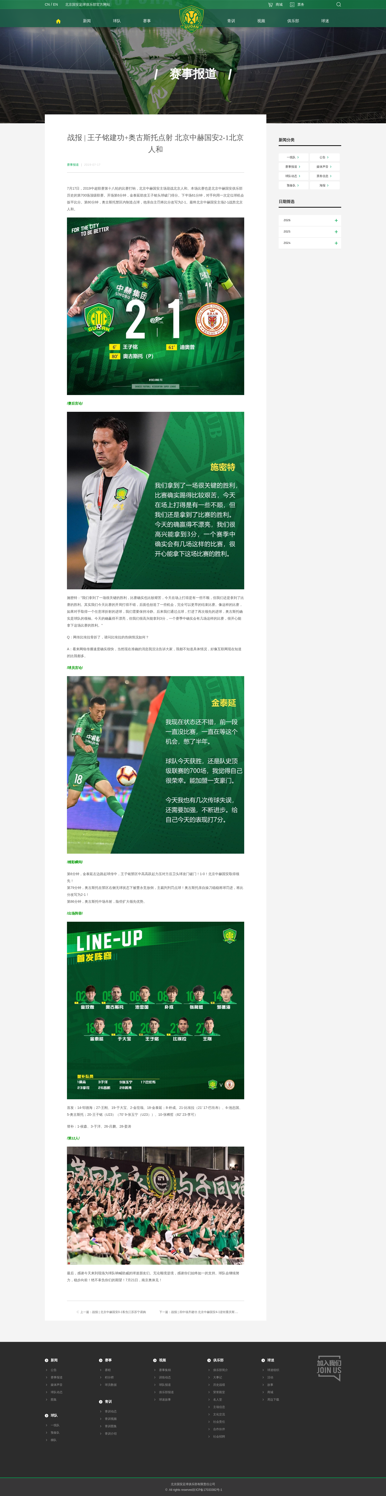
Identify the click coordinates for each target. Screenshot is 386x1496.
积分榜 (109, 1377)
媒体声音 (325, 166)
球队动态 (293, 176)
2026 (311, 220)
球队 (54, 1415)
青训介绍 (111, 1433)
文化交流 (219, 1414)
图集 (54, 1399)
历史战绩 (219, 1385)
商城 (270, 1392)
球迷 (270, 1360)
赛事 (108, 1360)
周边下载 (273, 1399)
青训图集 (111, 1426)
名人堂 (217, 1399)
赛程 (108, 1370)
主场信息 (219, 1407)
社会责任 (219, 1422)
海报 (325, 185)
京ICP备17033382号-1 (207, 1490)
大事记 (217, 1377)
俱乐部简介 (220, 1370)
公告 (325, 157)
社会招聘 (219, 1436)
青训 (108, 1402)
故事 (270, 1385)
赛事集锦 (165, 1370)
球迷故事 (165, 1399)
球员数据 (111, 1385)
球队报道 (165, 1385)
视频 (162, 1360)
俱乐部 (218, 1360)
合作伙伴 (219, 1429)
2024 (311, 243)
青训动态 (111, 1411)
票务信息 (325, 176)
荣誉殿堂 (219, 1392)
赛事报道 (293, 166)
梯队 (54, 1440)
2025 (311, 231)
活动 (270, 1377)
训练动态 (165, 1377)
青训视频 (111, 1419)
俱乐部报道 (166, 1392)
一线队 (294, 157)
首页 (58, 21)
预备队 (294, 185)
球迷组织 (273, 1370)
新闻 (54, 1360)
